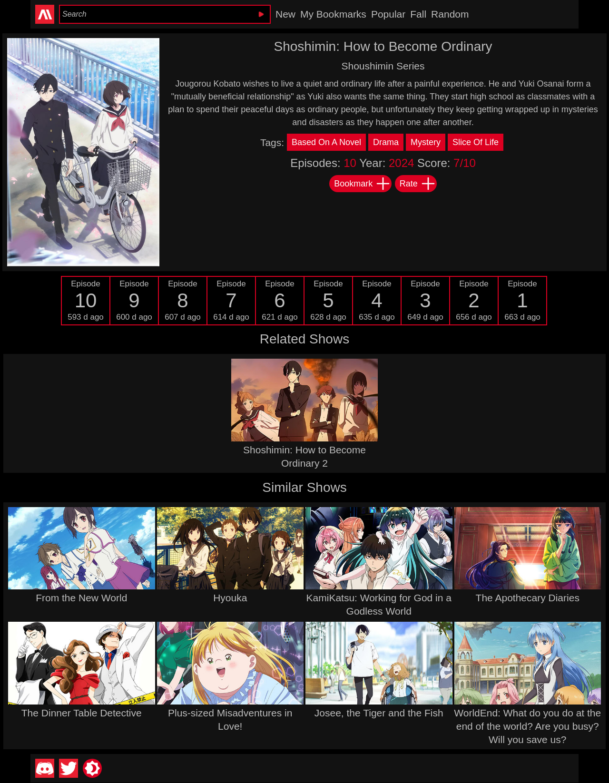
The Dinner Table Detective (81, 712)
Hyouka (230, 597)
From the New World (81, 597)
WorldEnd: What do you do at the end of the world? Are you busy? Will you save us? (527, 726)
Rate (418, 183)
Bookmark (362, 183)
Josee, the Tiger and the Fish (378, 712)
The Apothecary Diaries (528, 597)
